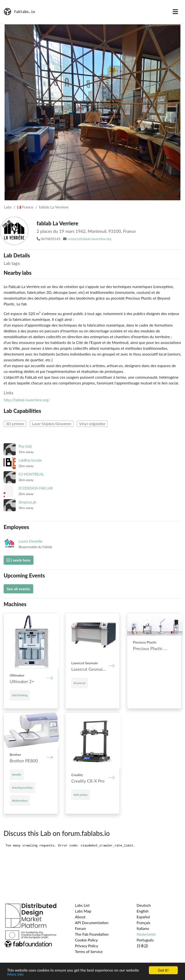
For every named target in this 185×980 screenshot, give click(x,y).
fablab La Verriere (54, 207)
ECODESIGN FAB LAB (36, 488)
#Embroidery (19, 800)
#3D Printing (19, 695)
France (25, 207)
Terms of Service (89, 951)
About (80, 916)
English (143, 911)
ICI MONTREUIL (31, 474)
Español (143, 916)
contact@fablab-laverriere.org (89, 239)
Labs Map (83, 911)
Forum (80, 928)
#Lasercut (80, 683)
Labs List (82, 905)
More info (15, 974)
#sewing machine (22, 787)
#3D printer (81, 794)
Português (145, 940)
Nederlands (146, 934)
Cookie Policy (86, 940)
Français (143, 922)
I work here (18, 560)
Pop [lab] (25, 446)
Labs (8, 207)
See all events (18, 588)
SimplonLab (27, 502)
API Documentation (91, 922)
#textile (16, 774)
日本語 (142, 945)
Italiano (143, 928)
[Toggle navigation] (175, 11)
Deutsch (144, 905)
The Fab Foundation (92, 934)
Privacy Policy (86, 945)
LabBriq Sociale (30, 460)
